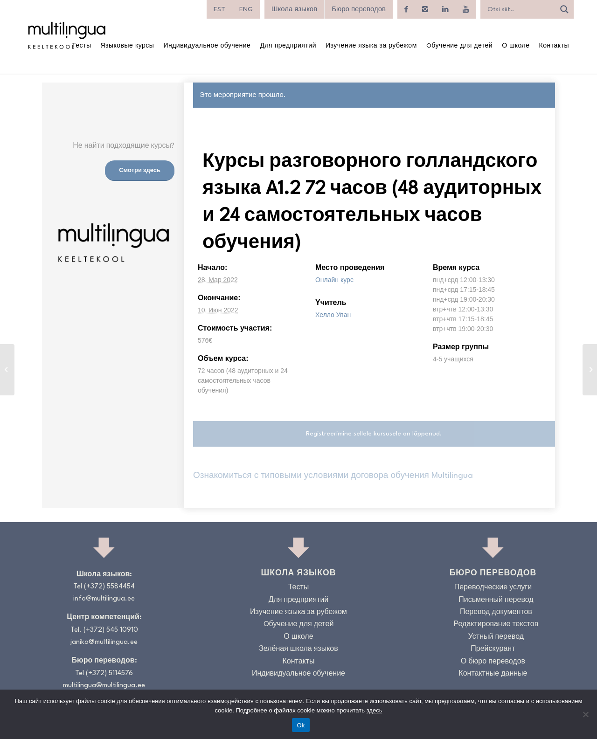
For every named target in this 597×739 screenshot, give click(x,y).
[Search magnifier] (564, 9)
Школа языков (294, 9)
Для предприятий (299, 600)
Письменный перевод (495, 600)
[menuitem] (219, 9)
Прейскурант (493, 649)
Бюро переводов (359, 9)
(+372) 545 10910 (110, 630)
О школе (298, 637)
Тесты (298, 587)
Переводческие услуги (493, 587)
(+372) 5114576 (109, 673)
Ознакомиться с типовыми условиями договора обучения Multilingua (333, 476)
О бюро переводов (493, 661)
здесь (374, 710)
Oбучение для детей (299, 624)
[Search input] (520, 9)
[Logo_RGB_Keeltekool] (66, 35)
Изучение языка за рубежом (298, 612)
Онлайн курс (334, 279)
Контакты (298, 661)
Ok (301, 725)
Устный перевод (496, 637)
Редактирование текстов (496, 624)
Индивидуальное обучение (298, 673)
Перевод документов (496, 612)
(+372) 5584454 (109, 586)
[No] (585, 714)
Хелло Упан (333, 314)
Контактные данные (492, 673)
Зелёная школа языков (298, 649)
